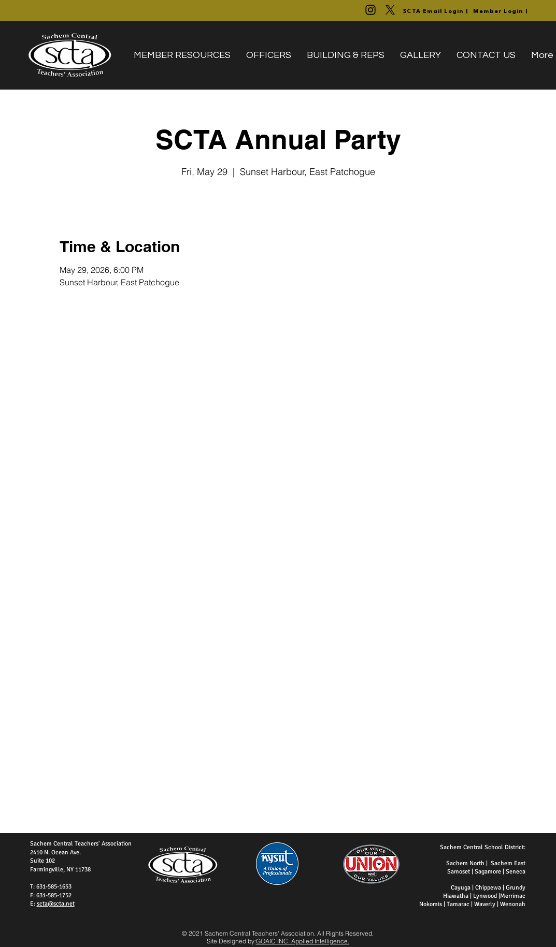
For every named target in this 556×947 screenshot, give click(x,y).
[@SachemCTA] (390, 10)
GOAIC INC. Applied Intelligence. (302, 941)
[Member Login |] (501, 11)
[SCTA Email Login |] (436, 11)
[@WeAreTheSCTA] (370, 10)
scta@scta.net (56, 904)
